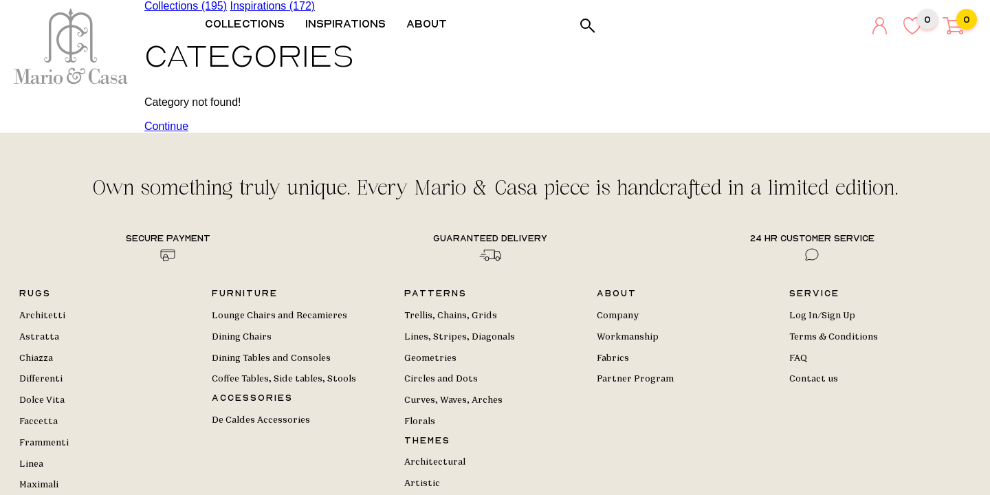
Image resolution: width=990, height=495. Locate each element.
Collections (249, 23)
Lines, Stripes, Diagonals (459, 337)
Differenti (41, 379)
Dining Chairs (242, 337)
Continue (166, 126)
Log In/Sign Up (822, 315)
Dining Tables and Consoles (271, 358)
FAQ (798, 358)
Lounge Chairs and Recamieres (279, 315)
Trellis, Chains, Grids (450, 315)
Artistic (422, 483)
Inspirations (350, 23)
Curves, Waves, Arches (453, 400)
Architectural (434, 462)
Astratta (39, 337)
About (431, 23)
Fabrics (613, 358)
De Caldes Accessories (261, 420)
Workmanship (628, 337)
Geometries (430, 358)
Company (618, 315)
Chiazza (36, 358)
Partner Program (635, 379)
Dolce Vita (42, 400)
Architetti (42, 315)
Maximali (38, 485)
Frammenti (44, 443)
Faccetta (38, 421)
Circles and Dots (441, 379)
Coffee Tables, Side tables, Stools (284, 379)
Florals (419, 421)
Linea (31, 464)
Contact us (813, 379)
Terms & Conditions (833, 337)
